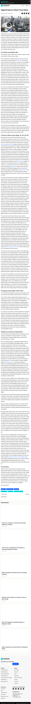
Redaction (16, 489)
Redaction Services (4, 681)
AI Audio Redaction (4, 672)
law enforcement (8, 163)
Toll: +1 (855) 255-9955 (17, 697)
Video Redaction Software (18, 491)
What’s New (3, 698)
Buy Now (15, 679)
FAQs (2, 690)
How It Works (16, 670)
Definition (3, 489)
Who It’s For (16, 672)
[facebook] (13, 689)
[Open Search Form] (22, 5)
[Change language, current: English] (26, 6)
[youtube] (21, 689)
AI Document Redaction (5, 674)
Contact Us (16, 683)
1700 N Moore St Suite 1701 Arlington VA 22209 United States (17, 695)
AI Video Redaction (4, 670)
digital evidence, (13, 171)
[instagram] (23, 689)
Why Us (15, 674)
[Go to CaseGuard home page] (5, 5)
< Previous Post (4, 494)
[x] (16, 689)
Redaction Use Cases (4, 696)
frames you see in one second (12, 246)
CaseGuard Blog (4, 692)
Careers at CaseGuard (18, 677)
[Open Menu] (29, 6)
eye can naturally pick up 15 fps (8, 144)
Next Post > (27, 494)
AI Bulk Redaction (4, 679)
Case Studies (3, 694)
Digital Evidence (10, 489)
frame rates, (20, 60)
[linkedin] (18, 689)
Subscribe (15, 664)
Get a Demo (16, 681)
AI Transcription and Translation (6, 677)
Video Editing (10, 491)
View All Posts (4, 496)
